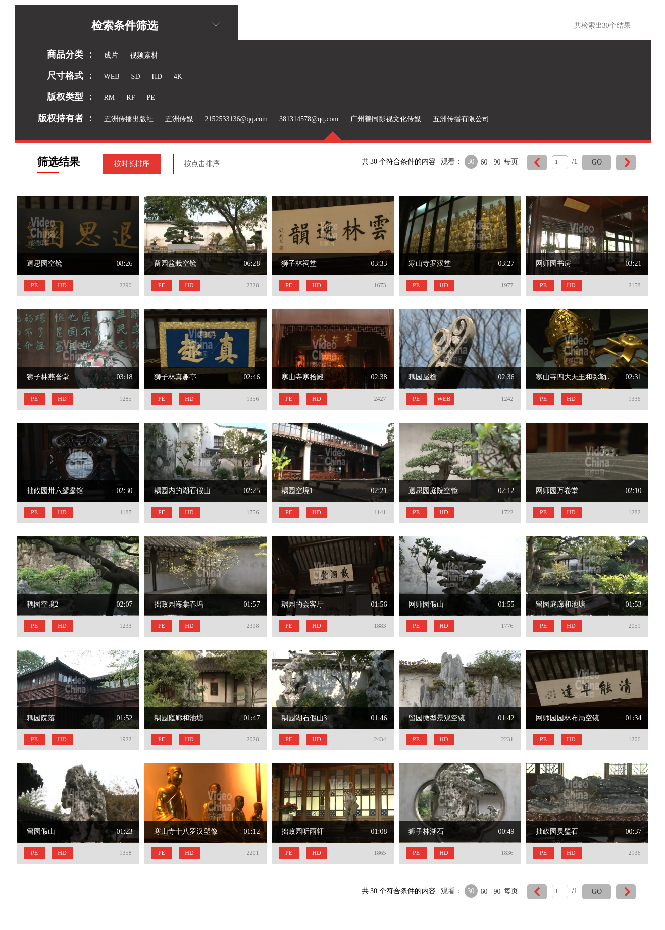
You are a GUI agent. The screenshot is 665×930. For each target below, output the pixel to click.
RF (130, 97)
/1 (575, 162)
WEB (112, 76)
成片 (111, 55)
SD (135, 76)
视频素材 (144, 55)
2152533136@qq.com (236, 119)
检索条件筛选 (156, 25)
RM (109, 97)
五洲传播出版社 (129, 119)
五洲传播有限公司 (461, 119)
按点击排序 (202, 164)
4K (178, 76)
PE (150, 97)
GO (597, 162)
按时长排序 (131, 164)
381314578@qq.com (309, 119)
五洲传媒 (179, 119)
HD (157, 76)
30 (471, 162)
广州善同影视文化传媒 (385, 119)
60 (484, 162)
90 (497, 162)
